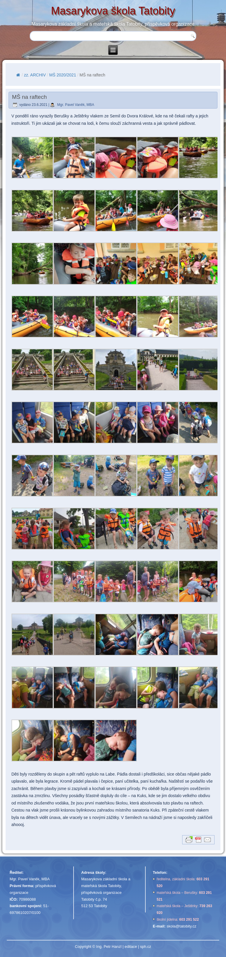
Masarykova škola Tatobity (113, 11)
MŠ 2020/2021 (62, 75)
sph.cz (145, 946)
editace (130, 946)
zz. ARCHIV (35, 75)
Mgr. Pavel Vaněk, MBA (75, 105)
